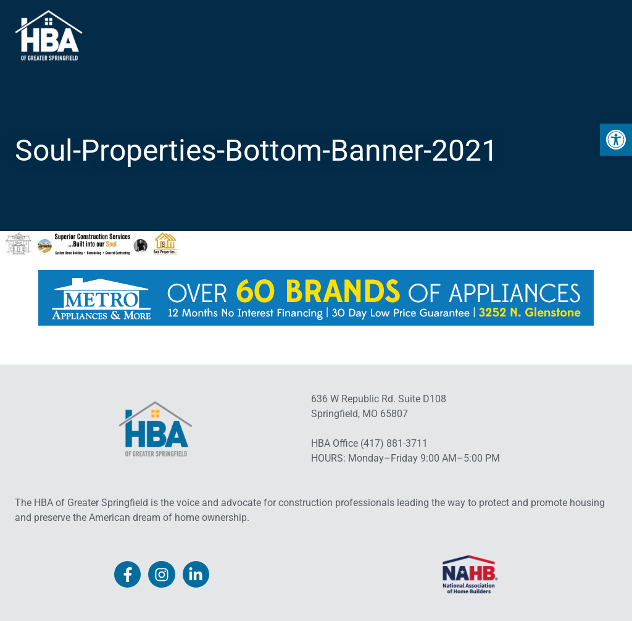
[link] (616, 140)
